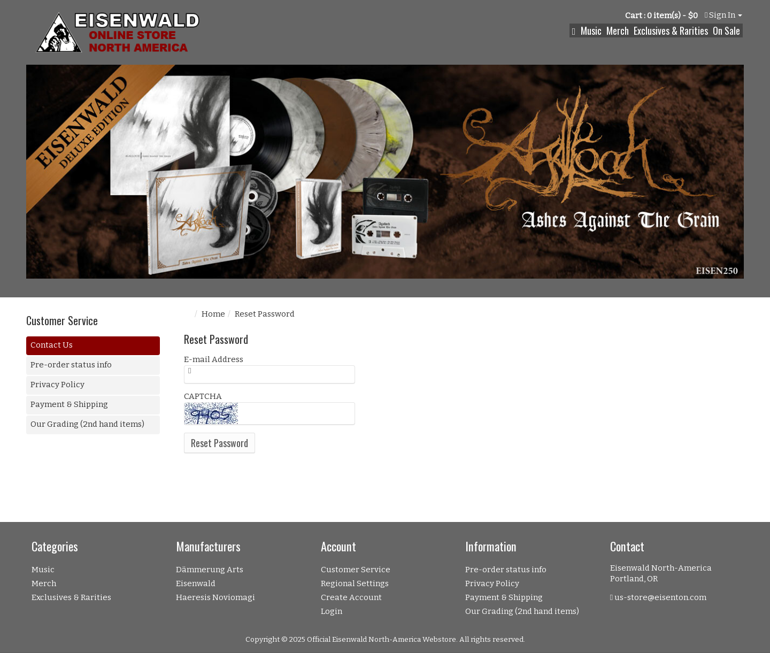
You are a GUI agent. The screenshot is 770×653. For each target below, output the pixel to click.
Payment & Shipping (69, 404)
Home (213, 314)
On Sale (726, 30)
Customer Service (355, 569)
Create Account (351, 597)
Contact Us (51, 345)
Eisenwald (195, 583)
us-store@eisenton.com (660, 597)
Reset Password (219, 443)
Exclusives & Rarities (671, 30)
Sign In (723, 15)
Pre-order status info (71, 365)
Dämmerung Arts (209, 569)
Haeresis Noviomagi (215, 597)
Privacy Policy (57, 384)
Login (331, 611)
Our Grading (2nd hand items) (87, 424)
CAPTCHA (203, 396)
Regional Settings (355, 583)
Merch (617, 30)
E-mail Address (213, 359)
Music (591, 30)
